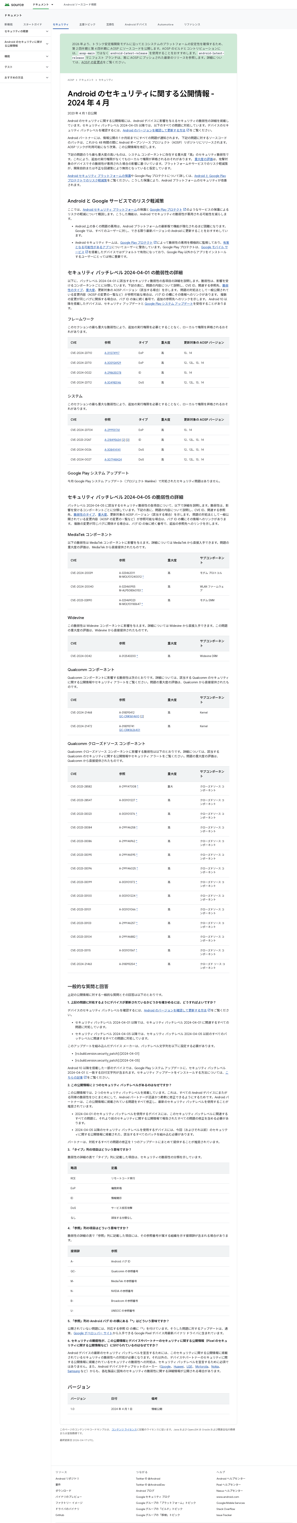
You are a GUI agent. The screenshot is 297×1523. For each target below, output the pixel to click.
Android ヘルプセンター (230, 1478)
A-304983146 (113, 382)
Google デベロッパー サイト (93, 1333)
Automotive (166, 24)
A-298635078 (113, 372)
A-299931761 (112, 430)
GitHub (59, 1515)
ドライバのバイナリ (67, 1509)
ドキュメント (13, 15)
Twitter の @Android (148, 1478)
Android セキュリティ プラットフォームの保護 (99, 176)
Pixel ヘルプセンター (228, 1484)
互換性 (110, 24)
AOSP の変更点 (92, 62)
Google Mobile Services (230, 1503)
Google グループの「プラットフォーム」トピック (166, 1503)
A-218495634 (113, 440)
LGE (189, 1367)
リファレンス (192, 24)
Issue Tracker (224, 1515)
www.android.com (227, 1497)
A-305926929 (113, 363)
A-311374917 (112, 353)
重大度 (90, 290)
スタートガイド (32, 24)
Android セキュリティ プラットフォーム (110, 210)
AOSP (71, 80)
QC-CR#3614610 (129, 716)
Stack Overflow (225, 1509)
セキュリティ (106, 80)
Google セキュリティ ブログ (153, 1497)
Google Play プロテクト (166, 210)
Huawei (179, 1367)
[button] (22, 31)
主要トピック (87, 24)
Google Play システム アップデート (169, 304)
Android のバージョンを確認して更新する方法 (154, 130)
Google (166, 1367)
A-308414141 (113, 449)
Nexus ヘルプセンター (229, 1490)
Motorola (201, 1367)
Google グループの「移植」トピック (158, 1515)
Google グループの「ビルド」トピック (159, 1509)
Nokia (215, 1367)
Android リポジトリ (67, 1478)
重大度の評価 (204, 159)
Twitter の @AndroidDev (150, 1484)
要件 (58, 1484)
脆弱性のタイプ (84, 515)
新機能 (9, 24)
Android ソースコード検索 (80, 4)
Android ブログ (145, 1490)
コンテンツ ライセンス (124, 1429)
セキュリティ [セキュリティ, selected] (61, 24)
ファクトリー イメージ (69, 1503)
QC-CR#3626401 (129, 730)
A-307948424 (113, 459)
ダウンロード (63, 1490)
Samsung (74, 1371)
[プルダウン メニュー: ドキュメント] (54, 4)
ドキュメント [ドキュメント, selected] (41, 4)
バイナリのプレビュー (68, 1497)
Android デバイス (136, 24)
